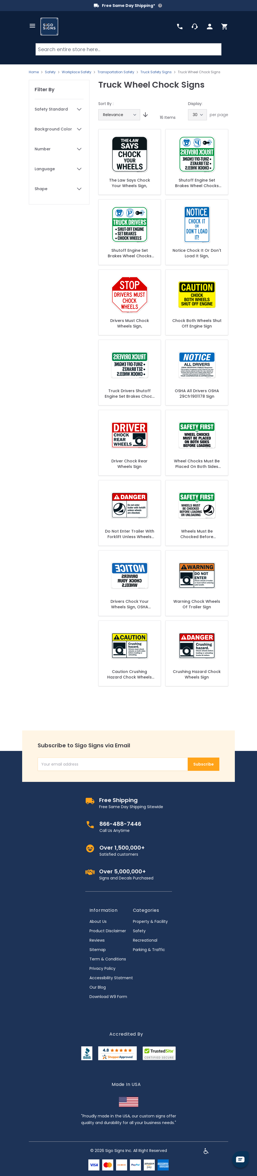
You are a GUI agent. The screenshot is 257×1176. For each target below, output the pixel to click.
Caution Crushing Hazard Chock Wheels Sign (129, 674)
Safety (50, 72)
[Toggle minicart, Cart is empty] (224, 26)
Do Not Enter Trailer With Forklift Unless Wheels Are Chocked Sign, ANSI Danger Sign (129, 533)
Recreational (145, 940)
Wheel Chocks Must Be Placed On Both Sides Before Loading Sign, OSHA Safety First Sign (197, 463)
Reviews (97, 940)
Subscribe (203, 764)
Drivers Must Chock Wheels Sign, (129, 323)
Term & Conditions (107, 959)
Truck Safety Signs (156, 72)
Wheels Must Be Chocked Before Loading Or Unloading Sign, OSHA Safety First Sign (196, 533)
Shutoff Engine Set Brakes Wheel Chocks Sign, (129, 253)
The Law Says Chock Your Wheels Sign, (129, 182)
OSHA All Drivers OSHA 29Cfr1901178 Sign (197, 393)
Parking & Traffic (149, 949)
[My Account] (209, 26)
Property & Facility (150, 921)
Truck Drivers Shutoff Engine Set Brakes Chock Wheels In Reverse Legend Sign (129, 393)
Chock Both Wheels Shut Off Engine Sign (197, 323)
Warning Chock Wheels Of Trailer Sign (196, 604)
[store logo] (49, 26)
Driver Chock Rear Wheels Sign (129, 463)
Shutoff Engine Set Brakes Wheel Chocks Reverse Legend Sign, (197, 182)
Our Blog (97, 987)
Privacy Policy (102, 968)
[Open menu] (32, 25)
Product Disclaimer (107, 931)
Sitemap (97, 949)
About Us (98, 921)
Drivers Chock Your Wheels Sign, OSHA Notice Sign (129, 604)
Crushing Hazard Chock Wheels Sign (197, 674)
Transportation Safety (115, 72)
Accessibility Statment (111, 978)
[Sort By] (119, 114)
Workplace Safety (76, 72)
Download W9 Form (108, 996)
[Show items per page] (197, 114)
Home (34, 72)
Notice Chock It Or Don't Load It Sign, (197, 253)
